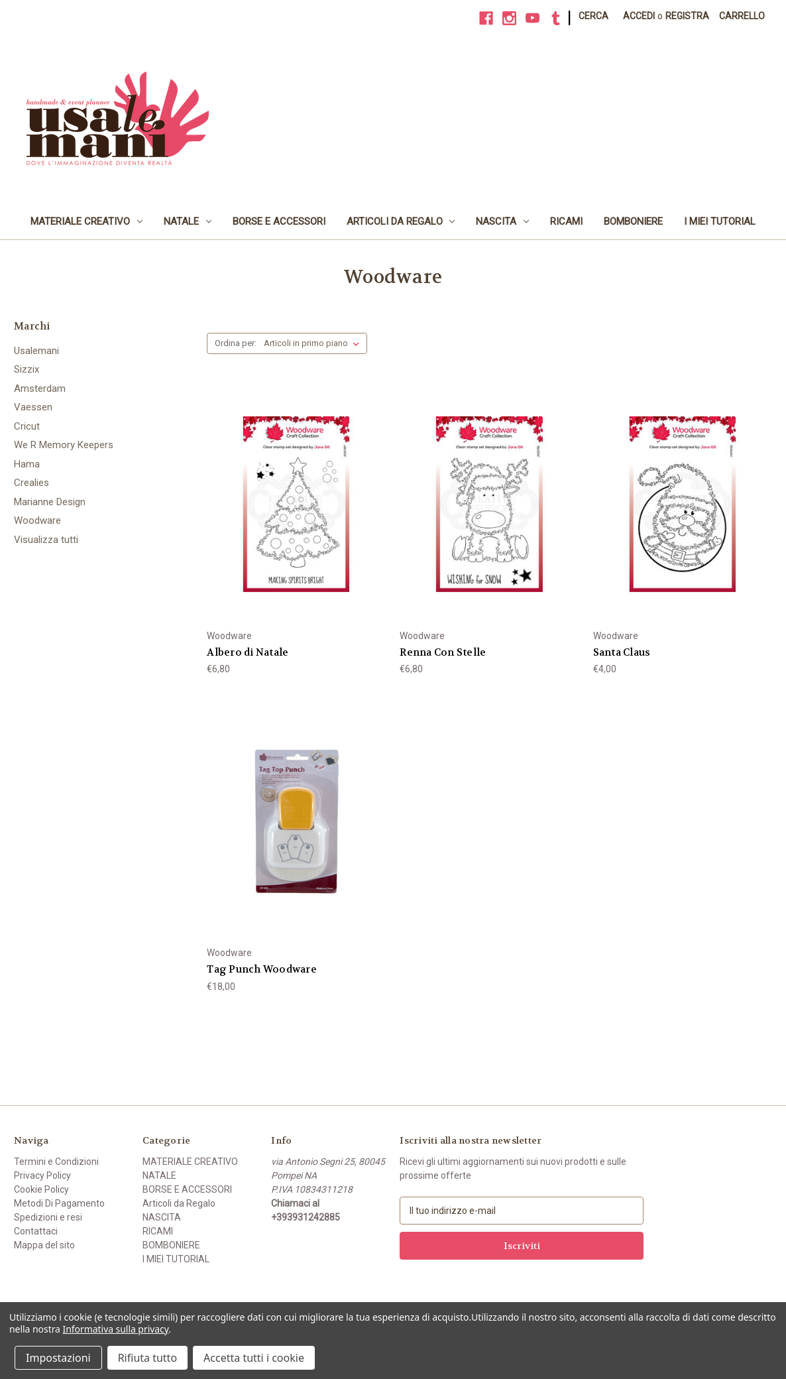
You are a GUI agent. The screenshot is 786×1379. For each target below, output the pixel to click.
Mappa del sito (44, 1245)
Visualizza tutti (46, 540)
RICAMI (566, 221)
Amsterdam (40, 388)
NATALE (187, 221)
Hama (27, 464)
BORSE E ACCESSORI (279, 221)
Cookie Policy (41, 1189)
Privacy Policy (42, 1175)
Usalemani (36, 351)
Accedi (639, 16)
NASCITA (502, 221)
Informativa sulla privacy (116, 1329)
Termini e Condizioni (56, 1161)
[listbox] (314, 343)
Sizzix (26, 369)
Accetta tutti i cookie (253, 1357)
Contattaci (36, 1231)
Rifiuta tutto (147, 1357)
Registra (687, 16)
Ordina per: (235, 343)
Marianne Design (49, 502)
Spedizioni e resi (48, 1217)
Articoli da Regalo (401, 221)
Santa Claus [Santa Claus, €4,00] (622, 652)
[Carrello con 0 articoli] (742, 16)
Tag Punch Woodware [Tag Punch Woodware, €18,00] (262, 969)
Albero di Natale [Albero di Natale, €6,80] (247, 652)
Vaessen (33, 407)
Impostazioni (58, 1357)
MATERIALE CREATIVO (86, 221)
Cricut (27, 426)
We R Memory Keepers (63, 445)
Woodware (37, 520)
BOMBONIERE (633, 221)
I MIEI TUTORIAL (720, 221)
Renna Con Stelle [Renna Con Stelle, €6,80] (443, 652)
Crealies (31, 483)
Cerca (593, 16)
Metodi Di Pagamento (59, 1203)
